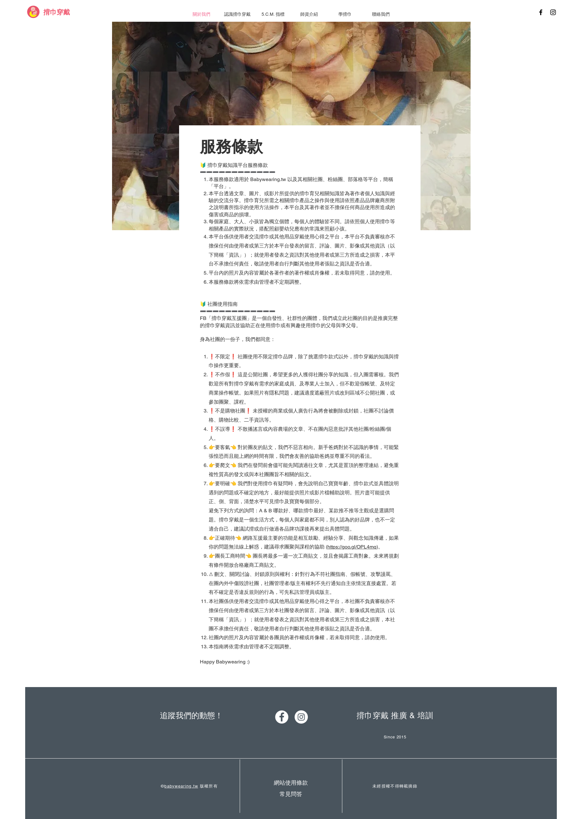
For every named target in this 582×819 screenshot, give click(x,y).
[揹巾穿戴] (56, 12)
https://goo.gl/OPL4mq (351, 547)
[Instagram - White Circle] (301, 717)
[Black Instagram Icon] (553, 12)
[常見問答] (291, 794)
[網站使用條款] (291, 783)
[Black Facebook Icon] (541, 12)
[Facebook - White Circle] (281, 717)
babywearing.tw (181, 786)
